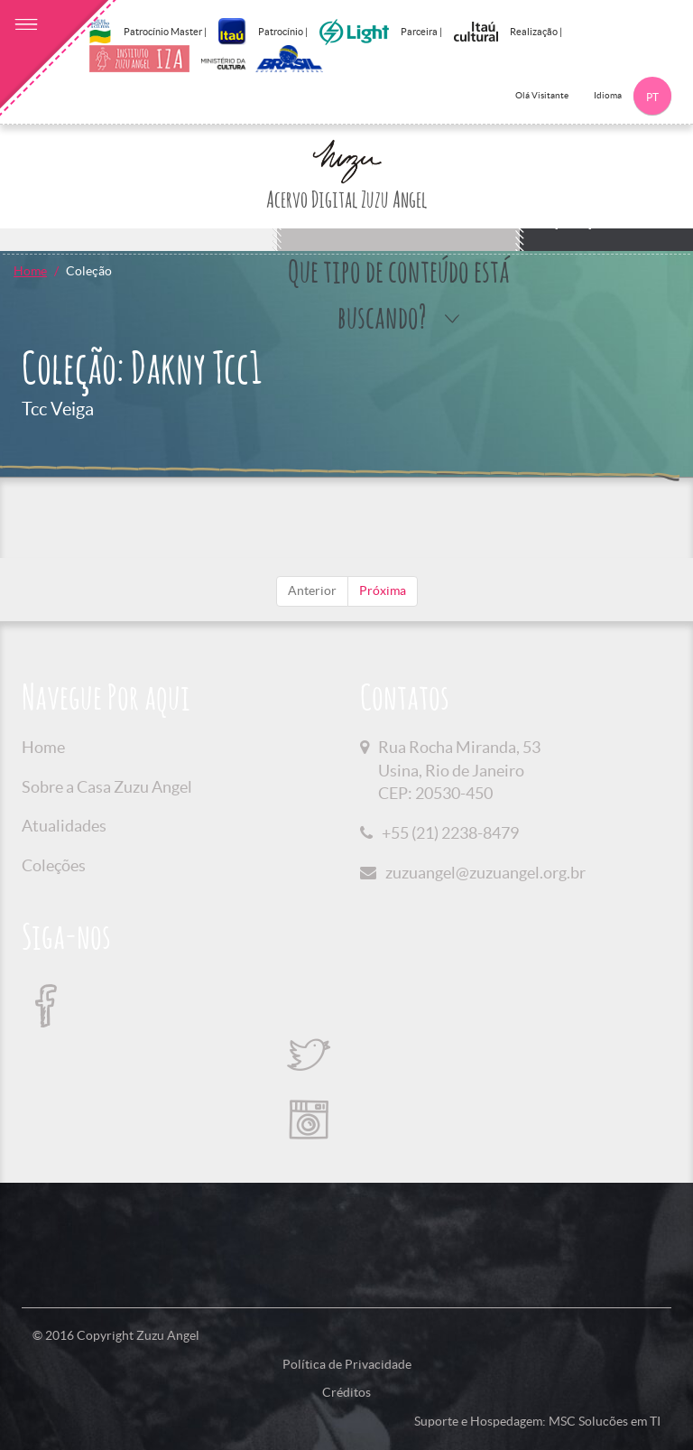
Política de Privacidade (346, 1364)
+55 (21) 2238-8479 (450, 832)
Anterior (312, 590)
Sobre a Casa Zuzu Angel (107, 786)
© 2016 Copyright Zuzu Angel (115, 1335)
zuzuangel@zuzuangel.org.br (485, 872)
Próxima (382, 590)
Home (30, 271)
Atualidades (64, 825)
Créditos (346, 1392)
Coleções (54, 865)
